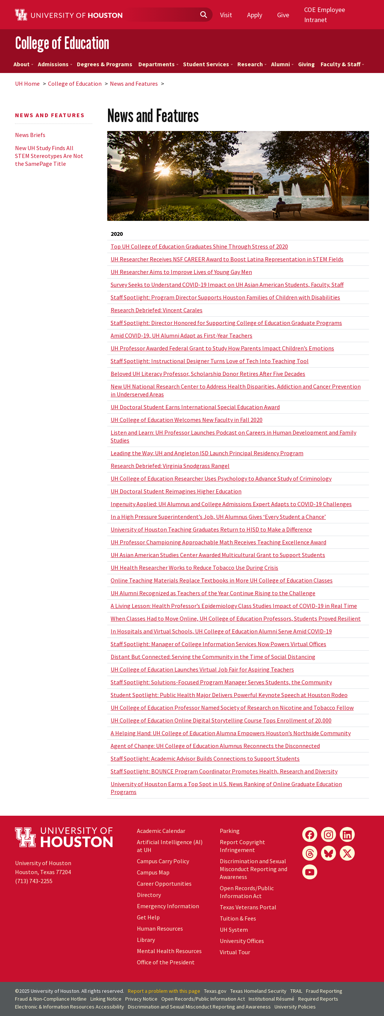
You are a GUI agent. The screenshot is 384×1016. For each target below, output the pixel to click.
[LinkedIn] (347, 834)
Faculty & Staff (342, 64)
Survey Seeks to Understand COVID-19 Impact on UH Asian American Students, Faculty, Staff (227, 284)
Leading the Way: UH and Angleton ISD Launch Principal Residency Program (207, 453)
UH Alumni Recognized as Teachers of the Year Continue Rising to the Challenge (213, 593)
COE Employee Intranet (324, 14)
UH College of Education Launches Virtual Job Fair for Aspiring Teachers (202, 669)
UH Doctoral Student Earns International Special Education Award (195, 407)
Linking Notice (106, 998)
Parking (230, 830)
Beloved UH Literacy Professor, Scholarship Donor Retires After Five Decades (208, 373)
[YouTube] (309, 871)
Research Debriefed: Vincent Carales (156, 310)
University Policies (295, 1006)
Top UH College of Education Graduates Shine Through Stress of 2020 (199, 246)
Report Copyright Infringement (242, 846)
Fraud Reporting (324, 991)
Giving (306, 64)
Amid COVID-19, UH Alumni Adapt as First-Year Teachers (181, 335)
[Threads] (309, 853)
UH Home (27, 83)
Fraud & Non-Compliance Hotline (51, 998)
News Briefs (30, 135)
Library (146, 939)
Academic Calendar (161, 830)
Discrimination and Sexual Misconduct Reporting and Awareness (253, 868)
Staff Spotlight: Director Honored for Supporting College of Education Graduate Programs (226, 322)
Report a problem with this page (164, 991)
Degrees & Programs (104, 64)
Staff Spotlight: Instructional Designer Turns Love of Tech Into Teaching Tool (210, 361)
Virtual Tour (235, 952)
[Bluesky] (328, 853)
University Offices (242, 940)
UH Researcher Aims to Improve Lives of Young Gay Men (181, 272)
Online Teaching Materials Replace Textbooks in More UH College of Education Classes (222, 580)
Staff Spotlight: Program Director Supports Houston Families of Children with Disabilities (225, 297)
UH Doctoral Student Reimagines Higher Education (176, 491)
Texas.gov (215, 991)
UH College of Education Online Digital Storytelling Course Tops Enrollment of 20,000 (221, 720)
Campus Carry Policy (163, 861)
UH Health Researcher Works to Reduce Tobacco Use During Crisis (194, 567)
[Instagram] (328, 834)
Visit (226, 14)
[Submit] (203, 15)
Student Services (208, 64)
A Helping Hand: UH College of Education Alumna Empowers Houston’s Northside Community (231, 733)
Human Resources (160, 928)
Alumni (282, 64)
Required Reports (318, 998)
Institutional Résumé (271, 998)
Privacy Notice (141, 998)
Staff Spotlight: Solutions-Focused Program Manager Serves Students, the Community (221, 682)
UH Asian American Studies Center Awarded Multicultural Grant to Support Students (218, 555)
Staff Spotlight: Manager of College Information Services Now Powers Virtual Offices (218, 644)
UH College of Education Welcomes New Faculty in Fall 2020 (186, 419)
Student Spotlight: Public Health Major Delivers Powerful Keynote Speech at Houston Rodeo (229, 695)
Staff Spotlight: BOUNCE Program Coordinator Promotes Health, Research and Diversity (224, 771)
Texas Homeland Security (258, 991)
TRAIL (296, 991)
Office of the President (166, 962)
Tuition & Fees (238, 918)
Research (252, 64)
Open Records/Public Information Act (247, 892)
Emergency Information (168, 906)
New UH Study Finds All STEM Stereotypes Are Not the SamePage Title (49, 155)
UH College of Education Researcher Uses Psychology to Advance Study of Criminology (221, 478)
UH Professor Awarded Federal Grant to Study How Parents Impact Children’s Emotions (222, 348)
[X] (347, 853)
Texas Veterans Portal (248, 907)
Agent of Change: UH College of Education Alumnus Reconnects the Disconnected (215, 745)
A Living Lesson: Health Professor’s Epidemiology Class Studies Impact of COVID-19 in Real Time (234, 605)
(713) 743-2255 (33, 881)
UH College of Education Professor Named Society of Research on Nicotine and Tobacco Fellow (232, 707)
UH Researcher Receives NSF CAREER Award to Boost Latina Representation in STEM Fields (227, 259)
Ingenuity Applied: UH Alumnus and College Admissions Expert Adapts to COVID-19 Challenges (231, 504)
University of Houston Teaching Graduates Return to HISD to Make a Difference (211, 529)
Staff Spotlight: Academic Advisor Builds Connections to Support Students (205, 758)
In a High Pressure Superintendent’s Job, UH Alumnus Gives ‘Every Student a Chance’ (218, 516)
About (23, 64)
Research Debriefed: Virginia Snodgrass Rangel (170, 465)
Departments (158, 64)
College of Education (62, 43)
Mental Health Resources (169, 951)
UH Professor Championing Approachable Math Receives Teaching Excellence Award (218, 542)
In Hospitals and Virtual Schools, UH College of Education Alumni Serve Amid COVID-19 (221, 631)
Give (283, 14)
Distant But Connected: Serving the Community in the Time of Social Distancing (213, 656)
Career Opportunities (164, 883)
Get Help (148, 917)
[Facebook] (309, 834)
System (234, 929)
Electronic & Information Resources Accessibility (69, 1006)
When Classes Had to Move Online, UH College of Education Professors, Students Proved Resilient (236, 618)
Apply (254, 14)
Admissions (55, 64)
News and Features (134, 83)
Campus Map (153, 872)
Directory (149, 894)
